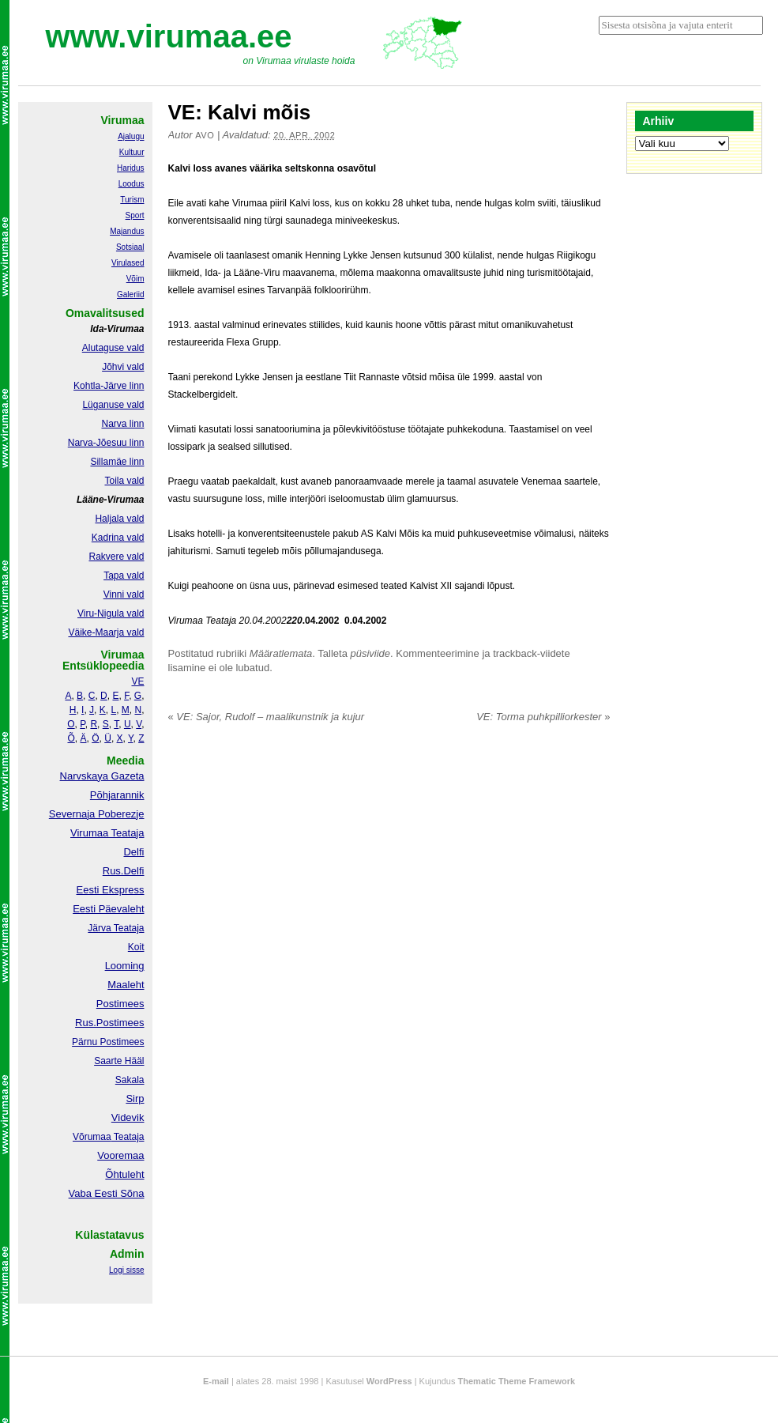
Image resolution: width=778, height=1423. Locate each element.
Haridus (130, 168)
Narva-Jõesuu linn (106, 442)
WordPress (389, 1381)
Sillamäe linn (117, 461)
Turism (132, 199)
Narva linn (122, 423)
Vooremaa (120, 1155)
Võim (135, 278)
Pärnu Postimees (108, 1041)
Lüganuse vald (113, 404)
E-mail (216, 1381)
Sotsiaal (130, 247)
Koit (136, 947)
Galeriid (130, 294)
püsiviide (371, 653)
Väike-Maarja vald (106, 632)
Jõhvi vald (123, 366)
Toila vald (124, 480)
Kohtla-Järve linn (108, 385)
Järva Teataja (116, 928)
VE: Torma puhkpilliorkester (543, 717)
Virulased (128, 263)
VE (137, 681)
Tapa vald (123, 575)
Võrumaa (92, 1136)
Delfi (133, 852)
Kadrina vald (118, 537)
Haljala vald (119, 518)
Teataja (128, 1136)
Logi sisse (126, 1270)
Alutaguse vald (113, 347)
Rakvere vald (116, 556)
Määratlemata (281, 653)
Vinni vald (124, 594)
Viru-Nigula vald (111, 613)
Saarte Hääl (119, 1060)
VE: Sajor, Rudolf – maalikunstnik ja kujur (266, 717)
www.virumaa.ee (169, 36)
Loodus (131, 183)
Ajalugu (131, 136)
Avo (204, 135)
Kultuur (132, 152)
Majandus (127, 231)
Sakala (130, 1079)
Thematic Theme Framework (517, 1381)
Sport (135, 215)
